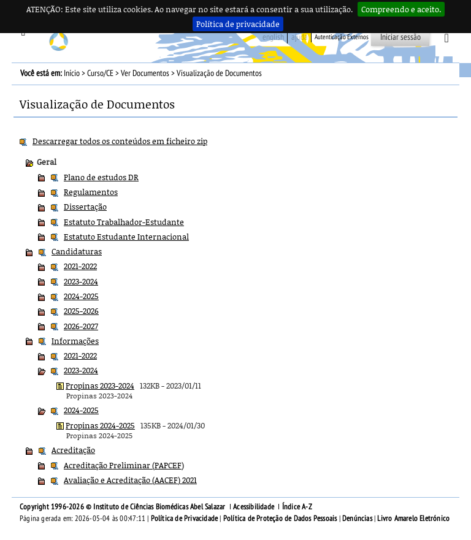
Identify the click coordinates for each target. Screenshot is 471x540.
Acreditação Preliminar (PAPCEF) (124, 465)
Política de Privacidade (184, 518)
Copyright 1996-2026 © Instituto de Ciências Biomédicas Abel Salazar (124, 507)
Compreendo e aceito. (401, 9)
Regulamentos (91, 191)
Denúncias (357, 518)
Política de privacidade (238, 23)
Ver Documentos (145, 73)
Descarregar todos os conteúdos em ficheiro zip (120, 140)
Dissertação (85, 206)
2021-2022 (80, 266)
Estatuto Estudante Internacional (126, 236)
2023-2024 (81, 281)
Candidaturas (77, 251)
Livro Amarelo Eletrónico (413, 518)
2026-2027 (81, 326)
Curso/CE (100, 73)
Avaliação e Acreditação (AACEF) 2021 (130, 479)
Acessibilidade (253, 507)
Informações (75, 340)
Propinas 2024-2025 (100, 425)
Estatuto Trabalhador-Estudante (124, 221)
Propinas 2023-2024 (100, 385)
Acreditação (73, 449)
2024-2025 (81, 296)
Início (72, 73)
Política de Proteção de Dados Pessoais (280, 518)
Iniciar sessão (400, 37)
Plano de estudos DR (101, 177)
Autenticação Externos (342, 37)
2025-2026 (81, 310)
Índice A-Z (297, 507)
